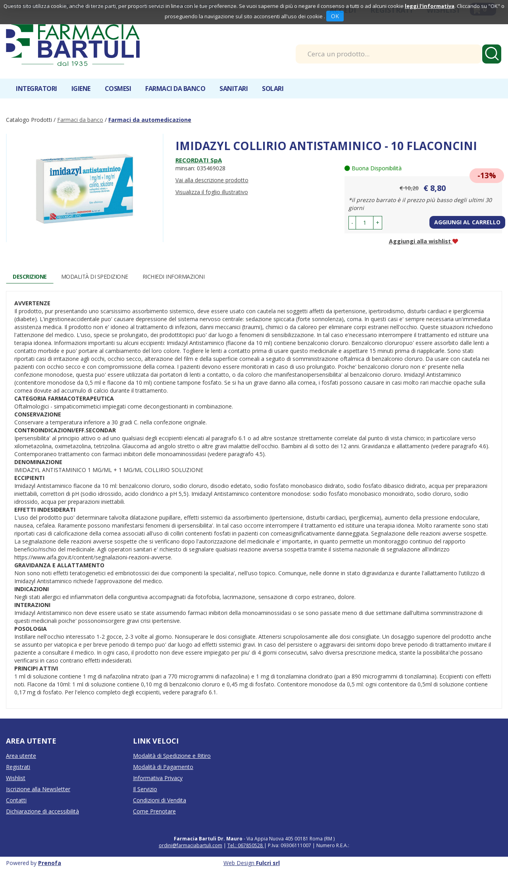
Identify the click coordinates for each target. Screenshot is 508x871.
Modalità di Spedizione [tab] (94, 276)
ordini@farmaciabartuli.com (190, 845)
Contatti (16, 800)
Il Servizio (145, 789)
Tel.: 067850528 (245, 845)
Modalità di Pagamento (163, 767)
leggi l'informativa (429, 6)
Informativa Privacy (158, 778)
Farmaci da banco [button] (175, 88)
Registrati (18, 767)
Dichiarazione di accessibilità (42, 811)
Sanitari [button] (233, 88)
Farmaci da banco (80, 119)
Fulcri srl (268, 863)
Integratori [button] (36, 88)
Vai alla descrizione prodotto (211, 180)
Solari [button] (272, 88)
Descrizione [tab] (30, 276)
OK (335, 16)
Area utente (21, 755)
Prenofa (49, 863)
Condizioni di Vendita (159, 800)
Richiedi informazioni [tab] (173, 276)
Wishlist (15, 778)
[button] (352, 222)
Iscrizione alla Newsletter (38, 789)
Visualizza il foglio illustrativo (211, 192)
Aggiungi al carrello (467, 222)
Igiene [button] (80, 88)
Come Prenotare (154, 811)
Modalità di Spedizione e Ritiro (172, 755)
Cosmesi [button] (118, 88)
